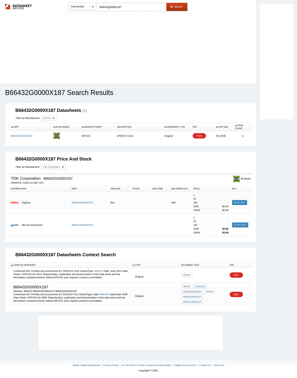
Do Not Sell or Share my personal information (146, 365)
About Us (219, 365)
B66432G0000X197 (192, 302)
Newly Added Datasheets (86, 365)
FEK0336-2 (200, 286)
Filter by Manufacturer (28, 118)
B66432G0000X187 (82, 202)
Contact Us (205, 365)
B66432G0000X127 (192, 297)
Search (176, 6)
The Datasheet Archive (18, 6)
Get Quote (240, 225)
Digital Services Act (185, 365)
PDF (199, 135)
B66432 (98, 271)
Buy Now (239, 202)
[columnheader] (30, 127)
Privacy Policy (111, 365)
